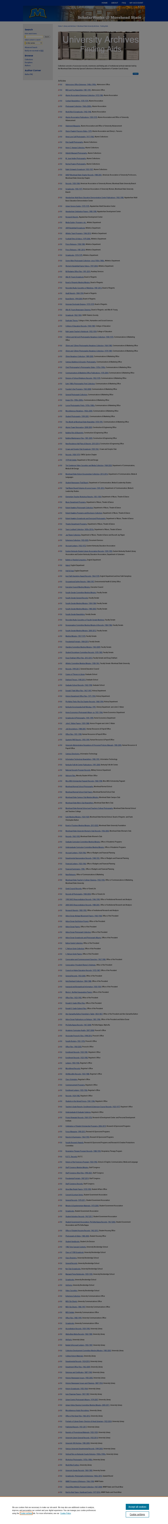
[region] (84, 1510)
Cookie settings (26, 1513)
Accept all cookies (137, 1506)
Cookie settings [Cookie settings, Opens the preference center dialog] (137, 1514)
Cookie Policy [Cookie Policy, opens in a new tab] (65, 1513)
